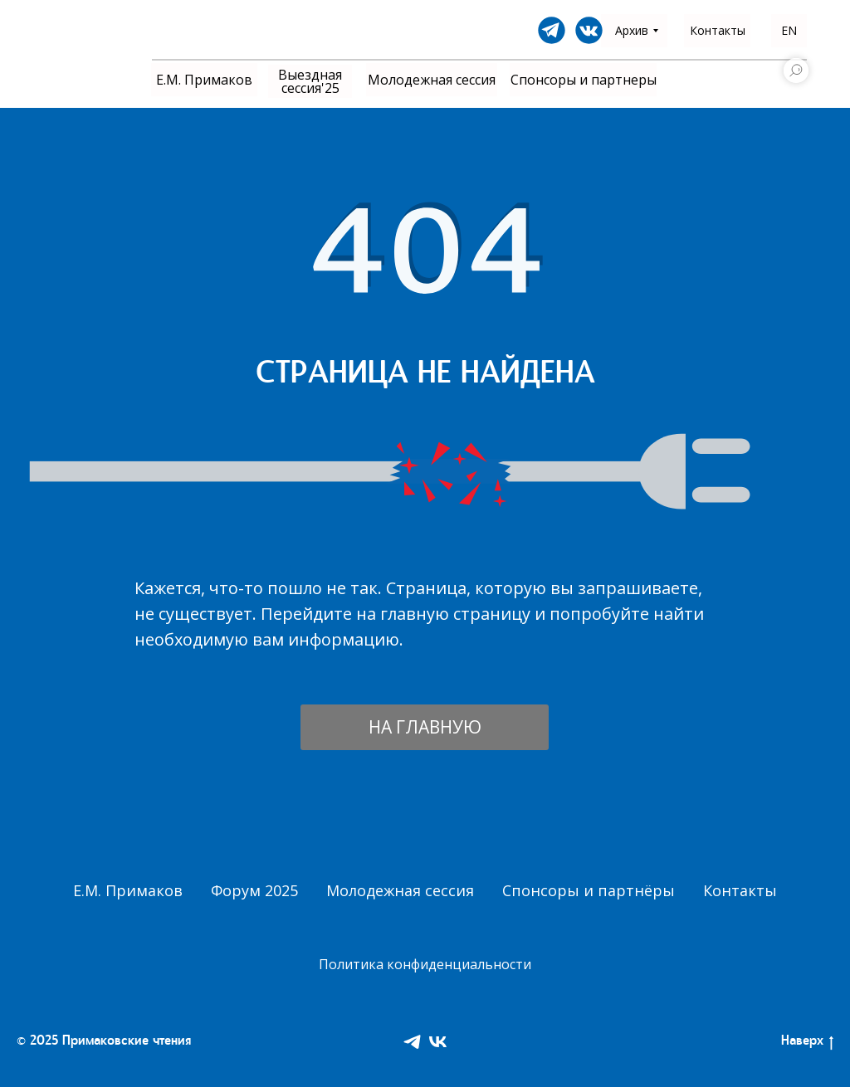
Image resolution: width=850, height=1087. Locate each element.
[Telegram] (412, 1041)
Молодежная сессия (400, 890)
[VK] (437, 1041)
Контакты (740, 890)
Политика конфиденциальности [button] (425, 964)
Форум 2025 (254, 890)
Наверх (807, 1043)
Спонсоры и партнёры (588, 890)
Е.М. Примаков (128, 890)
